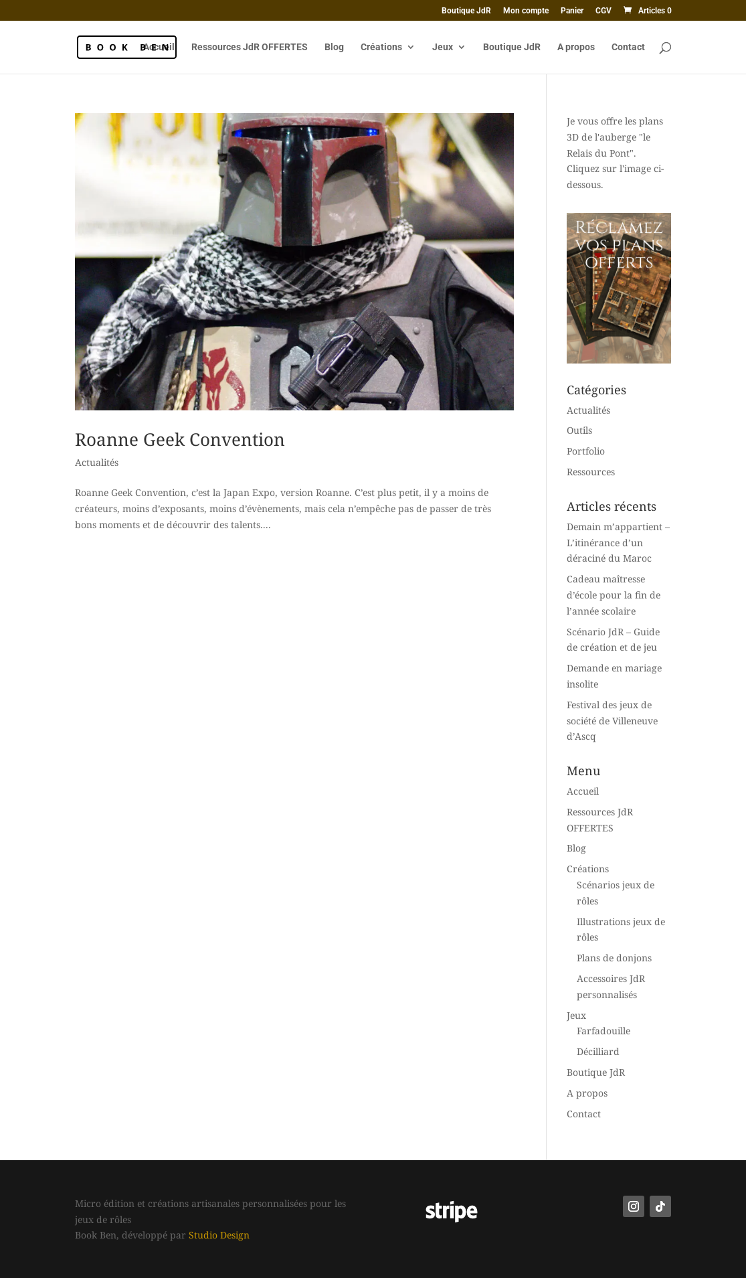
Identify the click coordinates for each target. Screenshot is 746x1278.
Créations (381, 47)
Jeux (442, 47)
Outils (579, 430)
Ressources (591, 471)
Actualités (96, 462)
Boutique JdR (466, 11)
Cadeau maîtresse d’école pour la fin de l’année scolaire (613, 594)
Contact (628, 47)
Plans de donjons (614, 957)
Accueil (159, 47)
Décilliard (598, 1051)
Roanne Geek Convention (180, 439)
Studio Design (219, 1234)
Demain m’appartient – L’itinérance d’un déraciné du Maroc (618, 542)
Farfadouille (603, 1030)
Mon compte (526, 11)
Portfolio (586, 451)
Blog (334, 47)
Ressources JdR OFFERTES (249, 47)
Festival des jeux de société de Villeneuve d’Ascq (612, 720)
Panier (572, 11)
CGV (603, 11)
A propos (576, 47)
